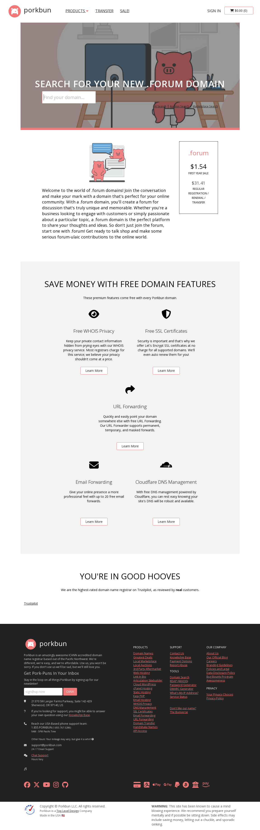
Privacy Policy (215, 698)
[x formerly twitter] (36, 786)
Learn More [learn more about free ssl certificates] (166, 370)
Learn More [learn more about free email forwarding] (94, 521)
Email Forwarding (144, 715)
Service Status (178, 697)
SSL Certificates (142, 711)
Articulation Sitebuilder (147, 680)
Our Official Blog (217, 657)
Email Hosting (142, 700)
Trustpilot (31, 603)
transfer (104, 10)
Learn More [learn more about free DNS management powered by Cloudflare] (166, 521)
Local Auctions (142, 665)
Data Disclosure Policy (220, 673)
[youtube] (46, 786)
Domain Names (143, 653)
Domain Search (179, 677)
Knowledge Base (79, 715)
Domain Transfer (144, 723)
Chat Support (39, 755)
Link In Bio (139, 677)
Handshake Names (145, 727)
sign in (214, 10)
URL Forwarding (143, 719)
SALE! (124, 10)
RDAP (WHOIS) (179, 681)
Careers (211, 661)
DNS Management (144, 708)
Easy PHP (139, 696)
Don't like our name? (183, 708)
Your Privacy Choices (219, 694)
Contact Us (177, 653)
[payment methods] (173, 786)
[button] (92, 739)
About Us (212, 653)
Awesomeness (215, 680)
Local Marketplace (145, 661)
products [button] (77, 10)
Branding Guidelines (219, 665)
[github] (65, 786)
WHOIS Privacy (142, 704)
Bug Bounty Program (219, 677)
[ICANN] (29, 809)
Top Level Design (67, 811)
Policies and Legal (217, 669)
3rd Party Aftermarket (147, 669)
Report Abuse (178, 665)
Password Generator (183, 685)
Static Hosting (142, 692)
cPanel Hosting (142, 688)
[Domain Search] (69, 97)
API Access (140, 731)
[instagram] (56, 786)
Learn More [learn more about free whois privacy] (94, 370)
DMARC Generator (181, 689)
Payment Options (181, 661)
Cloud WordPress (144, 684)
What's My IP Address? (184, 693)
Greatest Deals (142, 657)
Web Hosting (141, 673)
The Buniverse (179, 712)
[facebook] (27, 786)
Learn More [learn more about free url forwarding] (130, 446)
